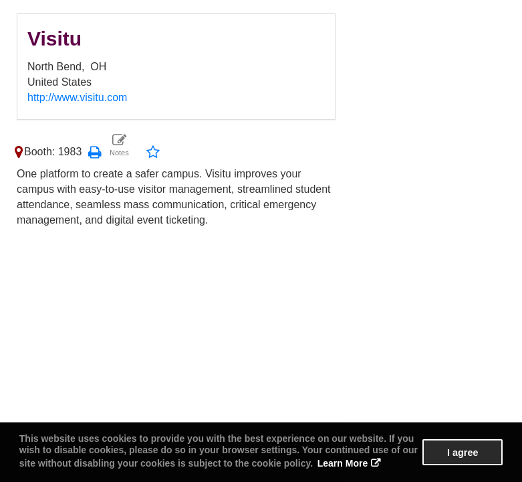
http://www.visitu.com (77, 97)
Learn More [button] (342, 463)
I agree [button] (462, 452)
